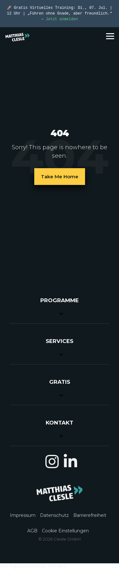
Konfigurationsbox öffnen (32, 566)
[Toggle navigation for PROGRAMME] (59, 310)
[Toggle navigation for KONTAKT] (59, 432)
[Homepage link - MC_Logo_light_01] (59, 498)
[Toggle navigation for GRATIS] (59, 392)
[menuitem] (24, 512)
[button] (110, 35)
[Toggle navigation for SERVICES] (59, 351)
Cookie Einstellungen (65, 531)
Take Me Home (59, 177)
